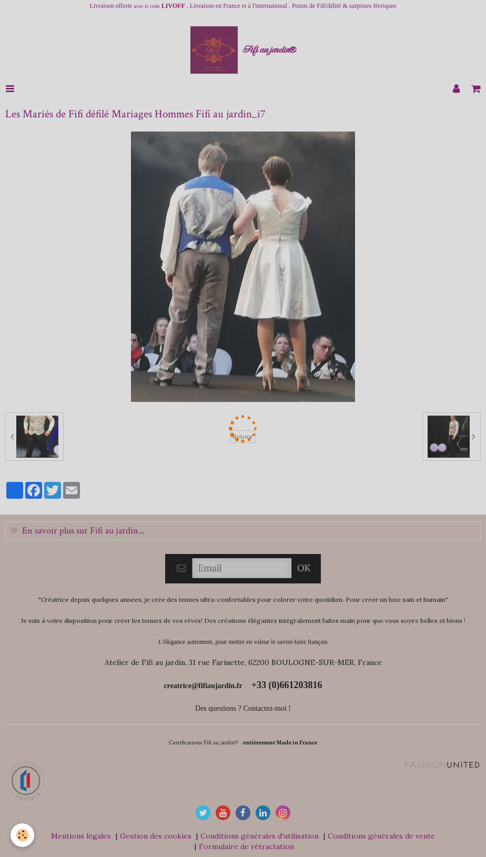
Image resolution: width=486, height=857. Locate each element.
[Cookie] (22, 835)
